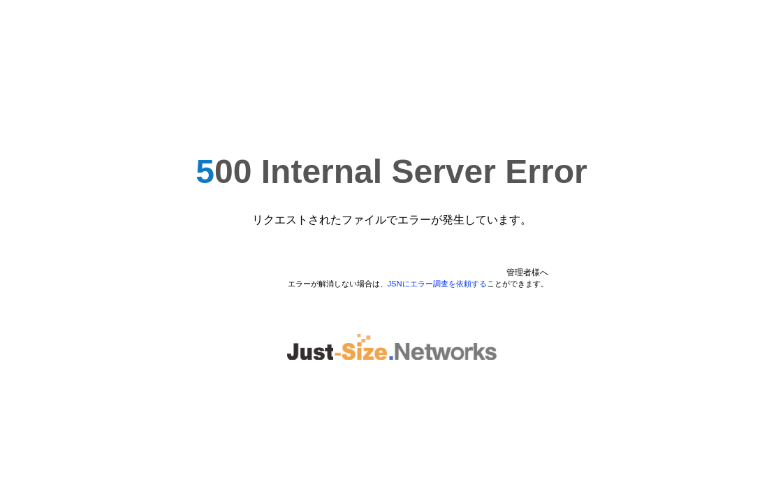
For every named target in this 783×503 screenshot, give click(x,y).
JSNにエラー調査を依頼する (437, 283)
